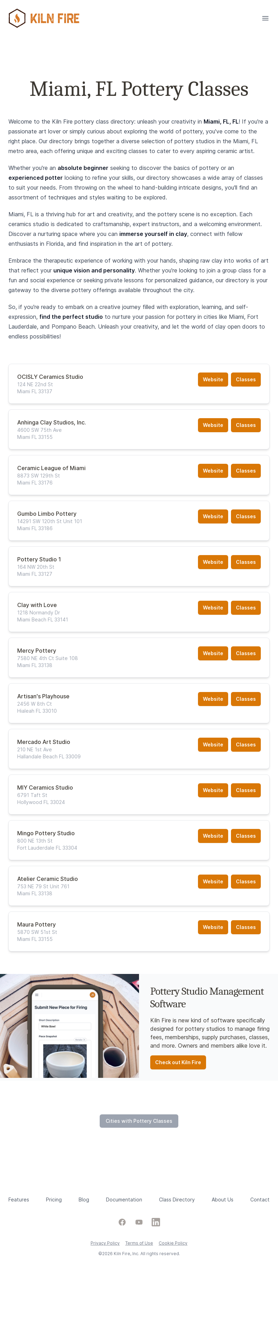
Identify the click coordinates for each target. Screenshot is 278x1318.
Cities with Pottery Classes (139, 1121)
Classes (246, 379)
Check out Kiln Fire (178, 1062)
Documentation (124, 1199)
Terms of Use (139, 1243)
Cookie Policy (173, 1243)
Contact (260, 1199)
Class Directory (177, 1199)
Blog (84, 1199)
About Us (222, 1199)
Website (213, 379)
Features (18, 1199)
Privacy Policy (105, 1243)
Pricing (54, 1199)
